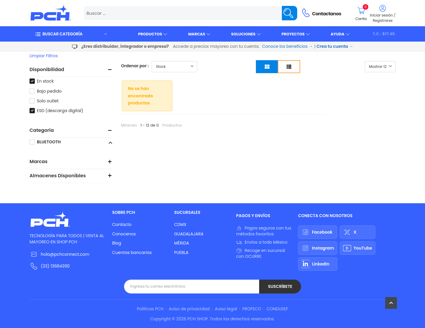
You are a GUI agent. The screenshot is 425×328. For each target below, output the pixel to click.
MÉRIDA (181, 243)
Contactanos (326, 13)
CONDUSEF (277, 309)
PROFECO (251, 309)
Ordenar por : (135, 66)
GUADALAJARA (188, 234)
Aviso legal (226, 309)
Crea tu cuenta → (335, 46)
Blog (116, 243)
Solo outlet (48, 101)
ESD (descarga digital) (60, 110)
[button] (71, 33)
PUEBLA (181, 252)
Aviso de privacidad (189, 309)
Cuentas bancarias (132, 252)
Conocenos (124, 234)
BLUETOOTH (49, 142)
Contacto (122, 224)
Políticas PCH (150, 309)
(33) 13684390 (55, 266)
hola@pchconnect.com (65, 254)
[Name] (289, 13)
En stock (45, 81)
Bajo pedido (49, 91)
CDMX (180, 224)
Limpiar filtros (44, 56)
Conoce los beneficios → (287, 46)
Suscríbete (280, 286)
